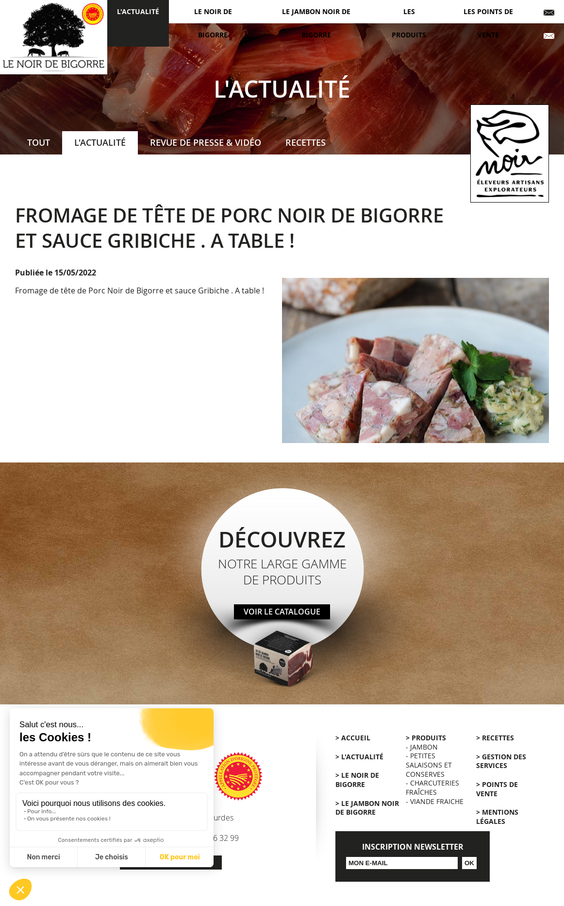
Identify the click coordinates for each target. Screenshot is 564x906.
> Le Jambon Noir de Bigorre (367, 808)
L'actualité (138, 11)
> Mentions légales (497, 816)
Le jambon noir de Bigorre (316, 23)
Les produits (409, 23)
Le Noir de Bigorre (213, 23)
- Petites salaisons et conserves (429, 764)
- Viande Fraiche (435, 801)
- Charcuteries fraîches (432, 787)
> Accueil (352, 738)
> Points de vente (497, 789)
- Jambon (422, 747)
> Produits (426, 738)
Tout (38, 142)
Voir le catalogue (282, 611)
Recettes (305, 142)
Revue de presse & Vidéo (205, 142)
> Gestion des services (501, 761)
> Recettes (495, 738)
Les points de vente (488, 23)
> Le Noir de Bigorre (357, 779)
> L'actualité (359, 757)
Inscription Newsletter (413, 846)
